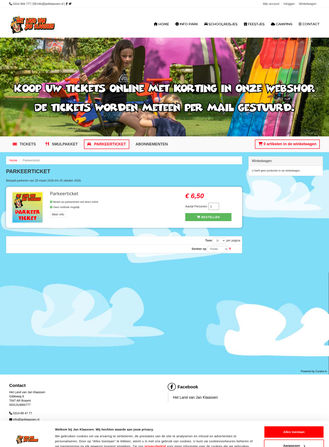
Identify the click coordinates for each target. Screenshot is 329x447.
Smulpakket (64, 144)
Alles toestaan (294, 408)
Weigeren (294, 436)
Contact (309, 24)
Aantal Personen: (196, 206)
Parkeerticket (109, 144)
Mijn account (271, 3)
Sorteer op (199, 249)
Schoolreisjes (221, 24)
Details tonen (65, 434)
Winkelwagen (307, 3)
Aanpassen (294, 422)
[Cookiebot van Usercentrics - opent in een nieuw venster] (27, 439)
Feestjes (254, 24)
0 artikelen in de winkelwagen (287, 144)
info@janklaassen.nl (50, 3)
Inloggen (289, 3)
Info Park (186, 24)
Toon (208, 240)
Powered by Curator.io (314, 371)
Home (161, 24)
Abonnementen (152, 144)
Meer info (58, 214)
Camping (281, 24)
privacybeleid (155, 422)
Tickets (27, 144)
